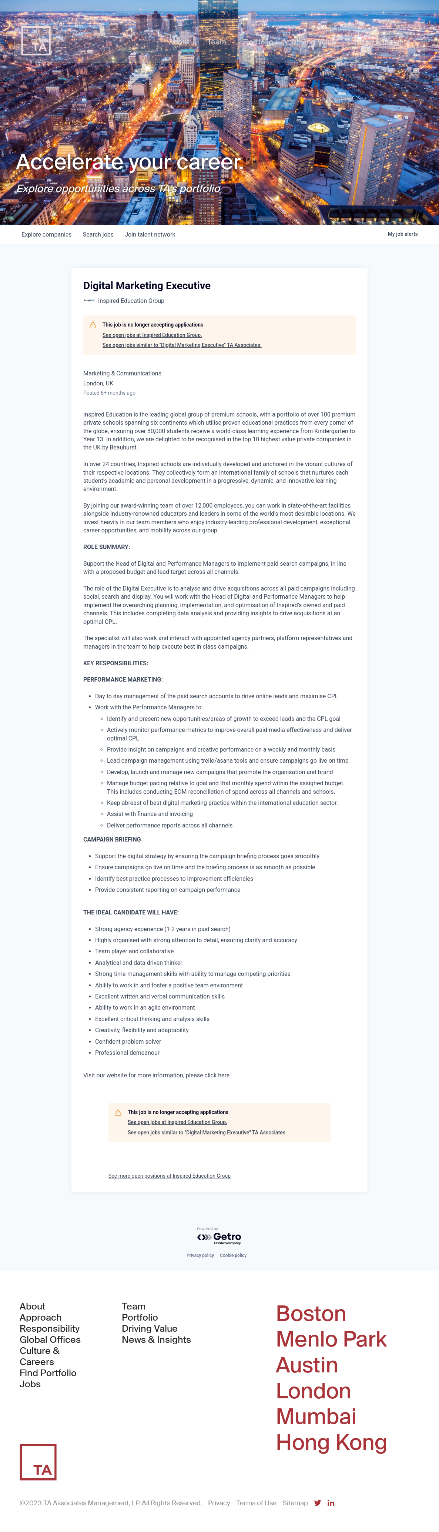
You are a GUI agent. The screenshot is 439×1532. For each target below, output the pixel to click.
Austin (307, 1365)
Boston (311, 1314)
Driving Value (150, 1328)
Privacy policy (200, 1255)
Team (134, 1306)
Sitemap (295, 1503)
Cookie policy (233, 1255)
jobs (99, 234)
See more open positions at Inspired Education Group (169, 1176)
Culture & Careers (40, 1356)
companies (47, 234)
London (313, 1391)
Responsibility (50, 1328)
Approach (41, 1317)
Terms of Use (256, 1503)
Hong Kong (332, 1443)
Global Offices (50, 1339)
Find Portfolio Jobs (57, 1379)
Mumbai (316, 1417)
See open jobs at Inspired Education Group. (152, 335)
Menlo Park (331, 1339)
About (32, 1306)
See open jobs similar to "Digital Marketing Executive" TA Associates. (182, 345)
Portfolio (140, 1317)
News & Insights (156, 1339)
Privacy (219, 1503)
